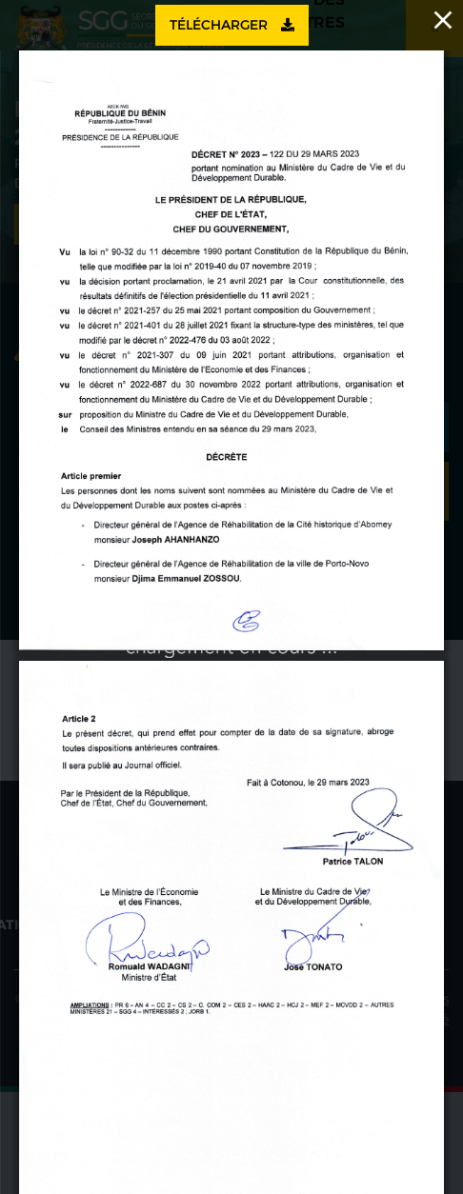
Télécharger (232, 24)
